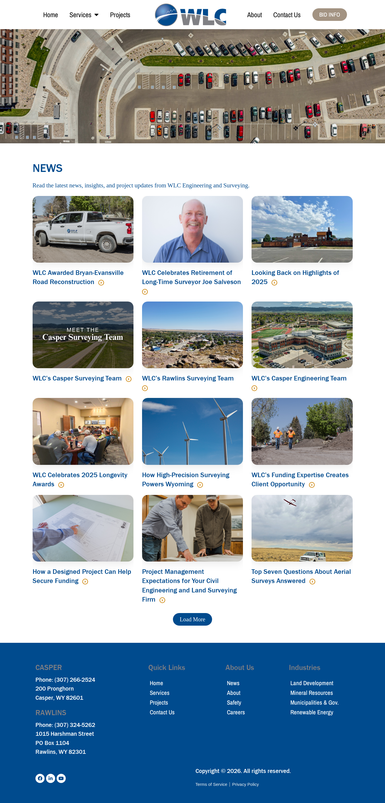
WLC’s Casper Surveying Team (78, 378)
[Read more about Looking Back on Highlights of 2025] (274, 282)
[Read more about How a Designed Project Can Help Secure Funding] (85, 581)
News (233, 683)
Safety (234, 702)
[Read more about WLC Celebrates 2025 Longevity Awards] (61, 485)
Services (84, 14)
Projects (120, 14)
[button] (192, 619)
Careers (236, 712)
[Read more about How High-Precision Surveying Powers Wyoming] (200, 485)
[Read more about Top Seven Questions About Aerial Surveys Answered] (312, 581)
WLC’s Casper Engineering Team (299, 378)
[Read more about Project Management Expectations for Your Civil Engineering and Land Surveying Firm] (162, 600)
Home (50, 14)
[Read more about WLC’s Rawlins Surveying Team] (145, 388)
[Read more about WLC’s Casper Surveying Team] (128, 379)
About (254, 14)
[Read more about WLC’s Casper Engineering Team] (254, 388)
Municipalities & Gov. (314, 702)
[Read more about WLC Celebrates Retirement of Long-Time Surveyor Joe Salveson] (145, 292)
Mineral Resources (311, 693)
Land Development (311, 683)
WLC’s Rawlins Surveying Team (188, 378)
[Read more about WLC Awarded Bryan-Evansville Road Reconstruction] (101, 282)
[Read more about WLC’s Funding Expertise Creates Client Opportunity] (312, 485)
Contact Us (287, 14)
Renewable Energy (311, 712)
